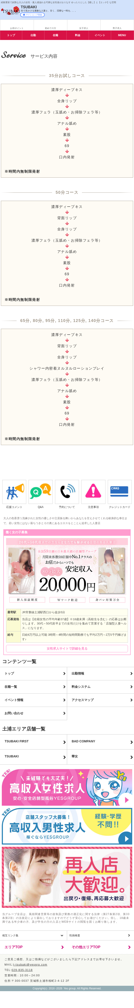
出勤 (33, 35)
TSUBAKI (12, 756)
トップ (11, 35)
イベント (100, 35)
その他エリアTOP (86, 947)
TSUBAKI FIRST (17, 741)
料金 (77, 35)
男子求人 (117, 28)
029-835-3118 (22, 970)
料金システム (81, 686)
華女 (75, 756)
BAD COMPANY (83, 741)
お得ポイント (17, 28)
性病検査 (74, 935)
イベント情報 (13, 700)
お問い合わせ (13, 713)
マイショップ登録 (32, 15)
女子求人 (83, 28)
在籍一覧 (10, 686)
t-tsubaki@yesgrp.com (30, 964)
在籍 (55, 35)
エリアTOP (13, 947)
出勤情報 (78, 673)
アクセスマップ (83, 700)
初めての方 (50, 28)
